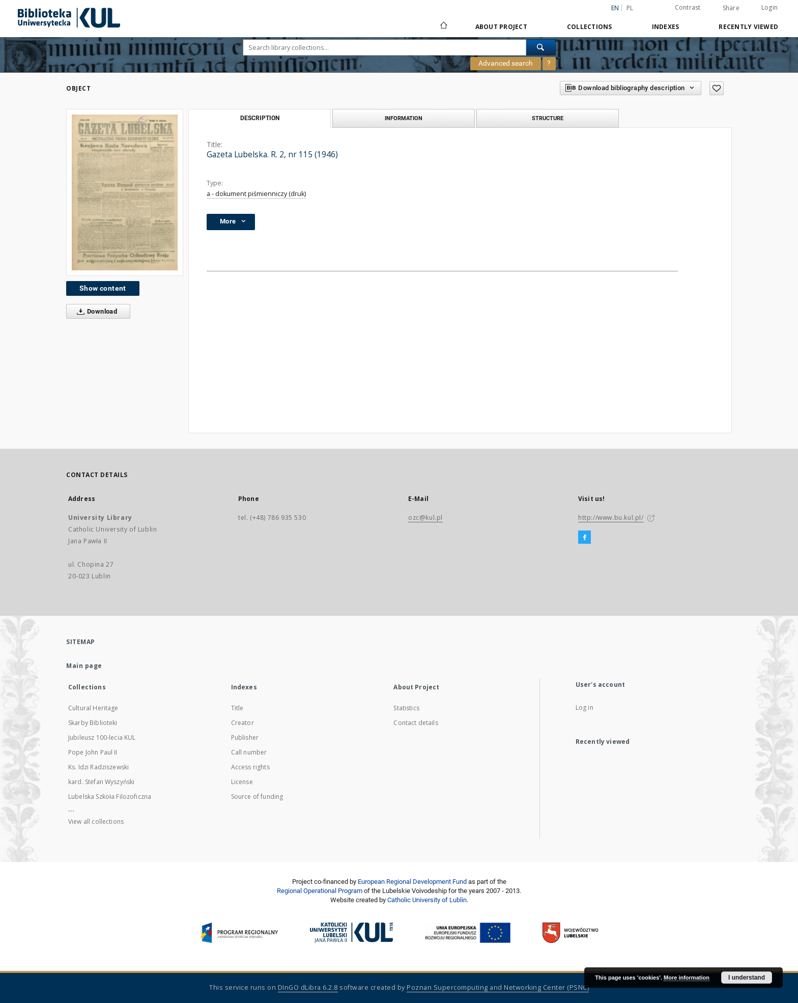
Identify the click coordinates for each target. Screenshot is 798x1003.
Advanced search (505, 63)
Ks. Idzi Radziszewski (98, 767)
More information (686, 977)
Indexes (665, 26)
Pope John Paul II (93, 752)
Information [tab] (403, 118)
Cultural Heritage (93, 708)
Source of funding (257, 796)
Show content (102, 288)
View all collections (96, 821)
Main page (84, 665)
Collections (589, 26)
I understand (746, 977)
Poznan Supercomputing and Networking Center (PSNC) (498, 987)
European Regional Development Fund (412, 881)
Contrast (688, 7)
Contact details (415, 722)
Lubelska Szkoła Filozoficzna (109, 796)
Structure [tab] (547, 118)
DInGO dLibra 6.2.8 (308, 987)
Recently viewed (748, 26)
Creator (242, 722)
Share (731, 8)
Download (95, 312)
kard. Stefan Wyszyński (101, 781)
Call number (249, 752)
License (242, 781)
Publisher (245, 737)
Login (769, 7)
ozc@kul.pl (425, 517)
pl (630, 8)
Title (237, 708)
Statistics (406, 708)
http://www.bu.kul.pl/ (611, 517)
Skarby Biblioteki (93, 722)
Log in (584, 707)
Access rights (250, 767)
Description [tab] (259, 118)
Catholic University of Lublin (427, 900)
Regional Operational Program (319, 891)
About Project (501, 26)
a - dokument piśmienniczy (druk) (256, 193)
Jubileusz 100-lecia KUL (101, 737)
